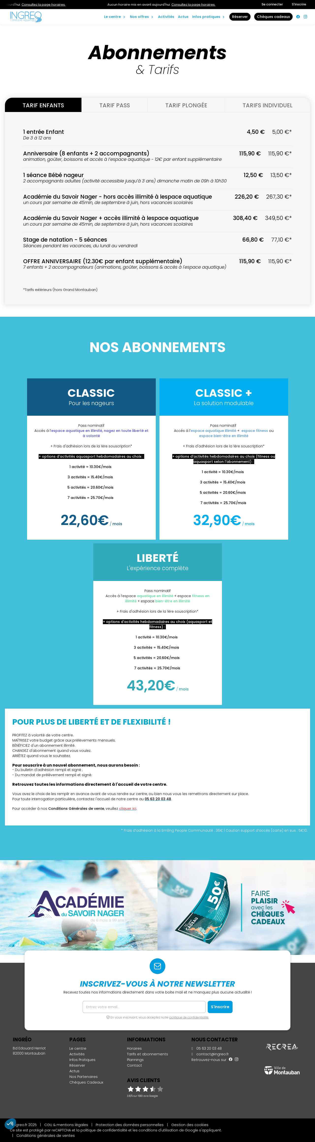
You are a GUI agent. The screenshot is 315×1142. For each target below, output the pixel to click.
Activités (166, 16)
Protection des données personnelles (130, 1124)
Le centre (77, 1048)
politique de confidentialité (103, 1130)
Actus (183, 16)
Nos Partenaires (83, 1076)
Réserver (77, 1065)
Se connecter (272, 4)
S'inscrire (299, 4)
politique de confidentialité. (189, 1017)
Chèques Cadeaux (86, 1082)
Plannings (135, 1059)
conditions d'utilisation (158, 1130)
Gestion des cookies (189, 1124)
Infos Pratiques (206, 16)
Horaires (134, 1048)
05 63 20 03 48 (206, 1048)
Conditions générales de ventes (45, 1135)
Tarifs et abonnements (147, 1054)
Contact (134, 1065)
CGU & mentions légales (66, 1124)
